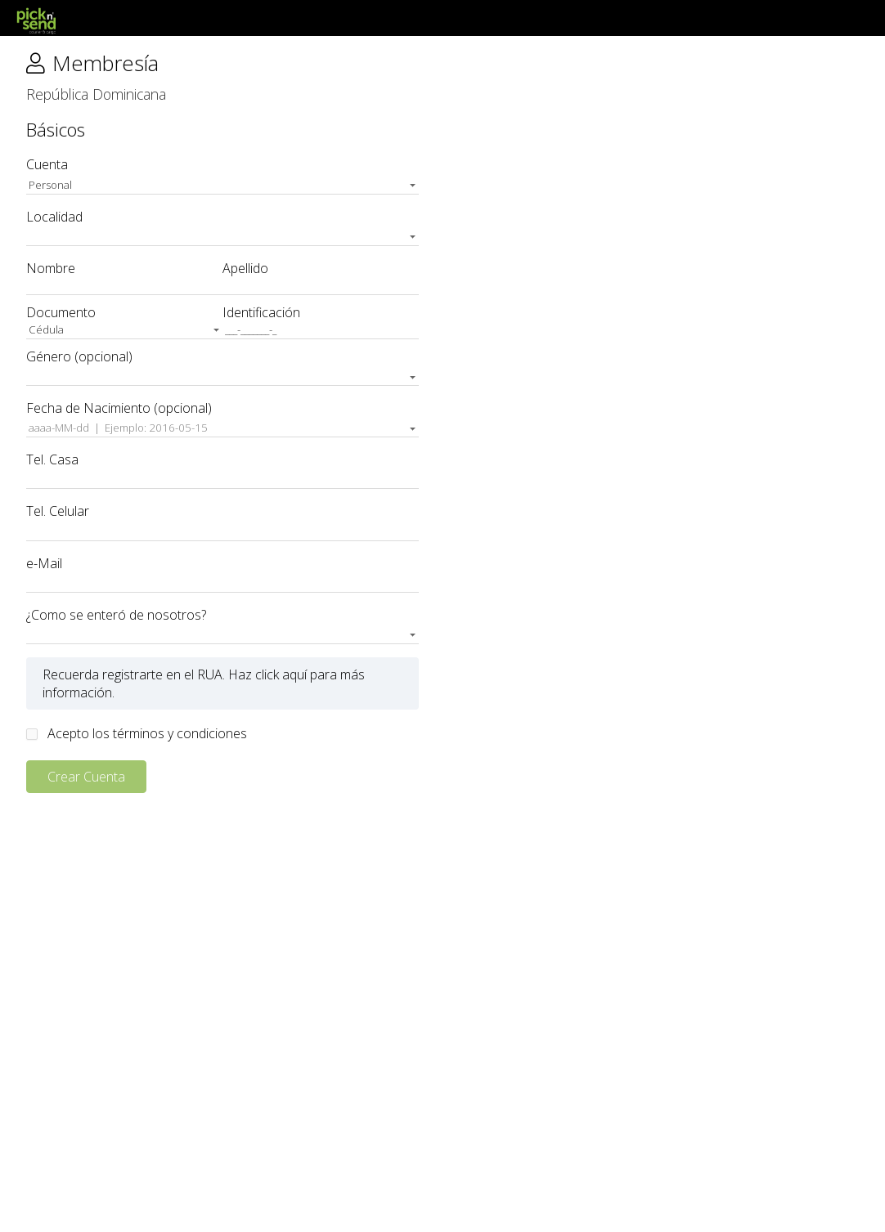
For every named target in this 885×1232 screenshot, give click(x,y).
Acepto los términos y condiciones (147, 733)
